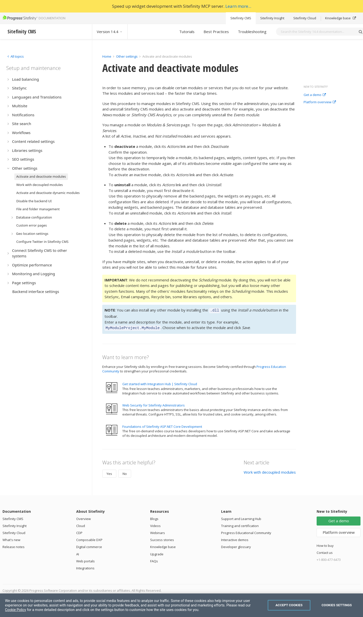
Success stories (162, 538)
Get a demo (315, 95)
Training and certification (240, 524)
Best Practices (216, 31)
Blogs (154, 517)
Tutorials (187, 31)
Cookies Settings (337, 605)
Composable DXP (89, 538)
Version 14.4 (110, 31)
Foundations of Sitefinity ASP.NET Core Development (162, 425)
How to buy (325, 544)
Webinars (157, 531)
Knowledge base (340, 18)
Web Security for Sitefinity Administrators (153, 403)
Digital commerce (89, 545)
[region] (181, 605)
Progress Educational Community (246, 531)
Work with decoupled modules (270, 470)
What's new (11, 538)
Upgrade (156, 552)
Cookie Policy (15, 610)
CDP (79, 531)
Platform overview (320, 102)
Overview (83, 517)
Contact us (325, 551)
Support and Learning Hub (241, 517)
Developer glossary (236, 545)
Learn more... (238, 6)
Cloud (80, 524)
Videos (155, 524)
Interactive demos (234, 538)
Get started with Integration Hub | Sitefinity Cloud (159, 382)
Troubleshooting (252, 31)
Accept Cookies (289, 605)
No (125, 472)
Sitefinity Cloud (304, 18)
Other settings (127, 56)
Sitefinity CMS (240, 18)
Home (106, 56)
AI (77, 552)
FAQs (154, 559)
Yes (109, 472)
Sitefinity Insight (272, 18)
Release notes (14, 545)
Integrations (85, 566)
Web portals (85, 559)
